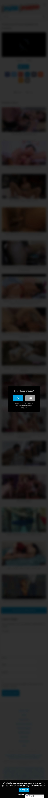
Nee (30, 398)
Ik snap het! (24, 790)
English (30, 796)
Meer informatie (24, 794)
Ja (18, 398)
